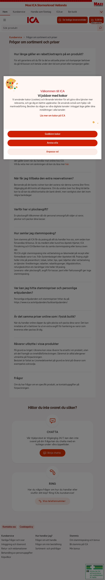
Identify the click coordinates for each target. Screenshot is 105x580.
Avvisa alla (52, 142)
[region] (52, 117)
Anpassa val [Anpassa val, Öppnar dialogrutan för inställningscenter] (52, 151)
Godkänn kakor (52, 134)
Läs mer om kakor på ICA (52, 115)
